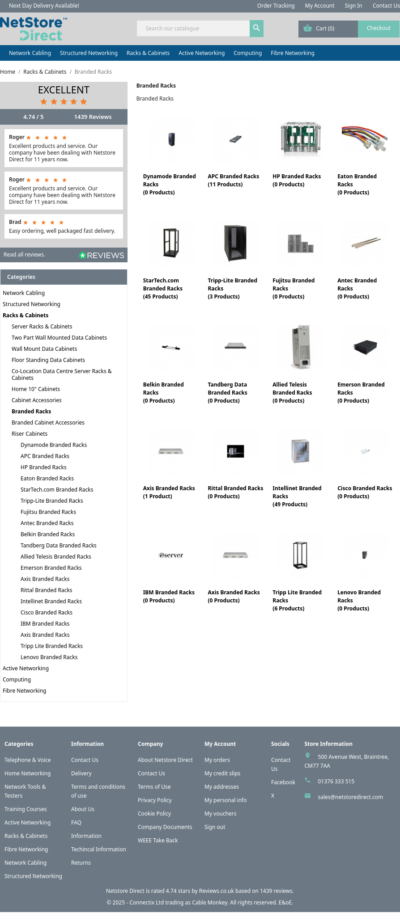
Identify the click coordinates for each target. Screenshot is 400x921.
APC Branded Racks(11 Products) (233, 180)
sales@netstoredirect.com (350, 797)
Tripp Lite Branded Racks (52, 646)
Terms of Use (154, 787)
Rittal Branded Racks (46, 590)
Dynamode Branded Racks (54, 445)
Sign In (353, 5)
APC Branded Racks (45, 456)
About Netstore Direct (165, 760)
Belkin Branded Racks (48, 534)
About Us (82, 809)
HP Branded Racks (44, 467)
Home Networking (27, 773)
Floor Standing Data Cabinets (48, 360)
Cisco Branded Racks (46, 612)
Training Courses (25, 809)
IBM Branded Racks (45, 623)
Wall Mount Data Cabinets (44, 349)
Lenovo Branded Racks (49, 657)
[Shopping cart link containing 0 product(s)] (349, 29)
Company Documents (165, 827)
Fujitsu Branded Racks (48, 512)
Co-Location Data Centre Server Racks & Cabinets (62, 374)
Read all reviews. (24, 254)
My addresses (221, 787)
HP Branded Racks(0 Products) (296, 180)
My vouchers (220, 813)
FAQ (76, 822)
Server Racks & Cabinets (42, 326)
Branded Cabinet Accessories (48, 422)
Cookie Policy (154, 813)
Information (86, 836)
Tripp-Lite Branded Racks (52, 501)
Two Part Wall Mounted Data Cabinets (59, 337)
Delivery (81, 773)
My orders (217, 760)
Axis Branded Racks (45, 579)
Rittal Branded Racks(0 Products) (235, 492)
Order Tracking (276, 5)
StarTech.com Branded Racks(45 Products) (163, 288)
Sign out (215, 827)
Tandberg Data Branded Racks (59, 545)
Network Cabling (30, 53)
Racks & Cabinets (148, 53)
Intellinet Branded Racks (51, 601)
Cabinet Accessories (37, 400)
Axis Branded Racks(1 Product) (169, 492)
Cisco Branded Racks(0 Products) (364, 492)
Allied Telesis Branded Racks (56, 556)
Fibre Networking (292, 53)
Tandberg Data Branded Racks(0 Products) (227, 392)
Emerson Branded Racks (51, 568)
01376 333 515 (336, 781)
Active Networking (202, 53)
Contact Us (386, 5)
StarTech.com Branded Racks (57, 489)
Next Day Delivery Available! (44, 5)
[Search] (200, 28)
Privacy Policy (155, 800)
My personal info (225, 800)
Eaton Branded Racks (47, 478)
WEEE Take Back (158, 840)
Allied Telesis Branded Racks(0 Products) (292, 392)
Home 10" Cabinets (36, 389)
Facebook (283, 782)
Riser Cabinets (29, 433)
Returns (81, 862)
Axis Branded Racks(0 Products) (234, 596)
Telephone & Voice (27, 760)
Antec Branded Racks (47, 523)
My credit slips (222, 773)
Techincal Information (98, 849)
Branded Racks (31, 411)
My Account (320, 5)
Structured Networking (89, 53)
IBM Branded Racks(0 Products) (169, 596)
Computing (248, 53)
